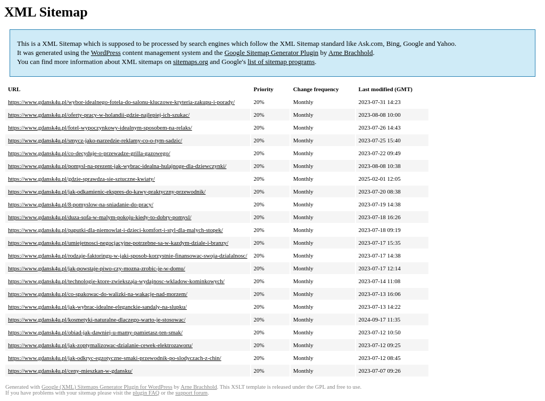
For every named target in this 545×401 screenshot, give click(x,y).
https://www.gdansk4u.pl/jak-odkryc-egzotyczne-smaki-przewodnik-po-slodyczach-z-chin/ (114, 358)
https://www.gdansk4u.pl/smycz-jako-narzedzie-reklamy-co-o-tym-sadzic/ (95, 140)
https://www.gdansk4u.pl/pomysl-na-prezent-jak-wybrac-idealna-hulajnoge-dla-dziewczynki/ (117, 166)
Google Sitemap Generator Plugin (272, 53)
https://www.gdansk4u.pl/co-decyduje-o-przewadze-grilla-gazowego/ (89, 153)
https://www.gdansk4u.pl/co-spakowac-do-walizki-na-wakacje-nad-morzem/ (97, 294)
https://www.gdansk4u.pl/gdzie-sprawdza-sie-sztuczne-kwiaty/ (81, 178)
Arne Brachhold (350, 53)
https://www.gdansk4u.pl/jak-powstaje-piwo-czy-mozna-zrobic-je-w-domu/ (96, 268)
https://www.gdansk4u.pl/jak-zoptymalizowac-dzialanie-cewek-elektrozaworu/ (100, 345)
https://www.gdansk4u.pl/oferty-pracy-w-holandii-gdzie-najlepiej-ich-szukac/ (98, 114)
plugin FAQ (146, 393)
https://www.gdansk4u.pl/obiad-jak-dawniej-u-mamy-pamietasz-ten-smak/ (95, 332)
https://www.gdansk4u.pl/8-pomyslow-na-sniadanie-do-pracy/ (80, 204)
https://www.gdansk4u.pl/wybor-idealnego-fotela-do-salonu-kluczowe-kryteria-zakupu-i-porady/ (121, 102)
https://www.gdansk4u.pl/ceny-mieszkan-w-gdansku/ (70, 370)
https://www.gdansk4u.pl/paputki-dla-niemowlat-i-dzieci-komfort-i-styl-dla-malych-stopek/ (115, 230)
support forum (191, 393)
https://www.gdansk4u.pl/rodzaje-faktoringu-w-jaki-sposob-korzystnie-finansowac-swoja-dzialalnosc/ (127, 255)
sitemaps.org (190, 62)
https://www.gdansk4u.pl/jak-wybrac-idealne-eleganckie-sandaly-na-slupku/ (97, 306)
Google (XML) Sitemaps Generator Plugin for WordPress (107, 387)
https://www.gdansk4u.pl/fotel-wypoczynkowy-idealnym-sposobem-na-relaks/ (100, 127)
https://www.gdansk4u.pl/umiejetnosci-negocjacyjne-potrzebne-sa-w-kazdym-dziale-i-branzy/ (118, 242)
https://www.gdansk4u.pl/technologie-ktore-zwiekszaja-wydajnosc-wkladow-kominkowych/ (116, 281)
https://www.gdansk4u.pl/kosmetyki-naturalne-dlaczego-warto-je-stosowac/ (96, 319)
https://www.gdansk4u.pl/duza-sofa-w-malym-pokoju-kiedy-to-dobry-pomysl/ (100, 217)
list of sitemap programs (281, 62)
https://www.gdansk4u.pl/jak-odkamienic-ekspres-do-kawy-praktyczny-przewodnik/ (106, 191)
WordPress (106, 53)
